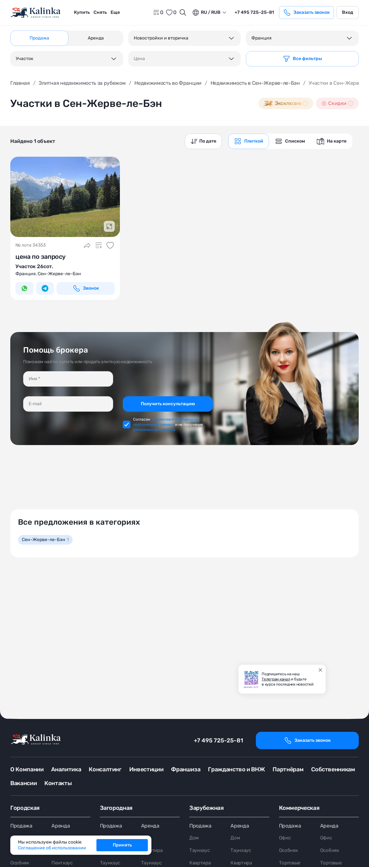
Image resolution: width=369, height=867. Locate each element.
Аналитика (66, 769)
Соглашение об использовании (52, 848)
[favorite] (171, 12)
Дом (194, 840)
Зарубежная (206, 808)
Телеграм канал (276, 679)
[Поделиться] (87, 245)
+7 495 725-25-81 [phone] (254, 12)
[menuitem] (82, 12)
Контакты (58, 783)
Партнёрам (288, 769)
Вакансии (23, 783)
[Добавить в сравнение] (98, 245)
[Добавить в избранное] (110, 245)
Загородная (116, 808)
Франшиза (185, 769)
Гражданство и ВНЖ (236, 769)
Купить (82, 12)
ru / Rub (206, 12)
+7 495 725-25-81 (218, 740)
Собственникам (333, 769)
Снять (100, 12)
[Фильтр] (302, 58)
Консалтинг (105, 769)
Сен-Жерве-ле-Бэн (45, 539)
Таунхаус (200, 853)
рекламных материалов (154, 429)
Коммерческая (299, 808)
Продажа (21, 827)
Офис (285, 840)
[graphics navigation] (248, 141)
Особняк (289, 853)
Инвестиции (146, 769)
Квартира (152, 853)
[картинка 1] (65, 197)
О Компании (26, 769)
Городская (25, 808)
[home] (36, 12)
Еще (115, 12)
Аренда (60, 827)
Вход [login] (347, 12)
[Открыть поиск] (182, 12)
